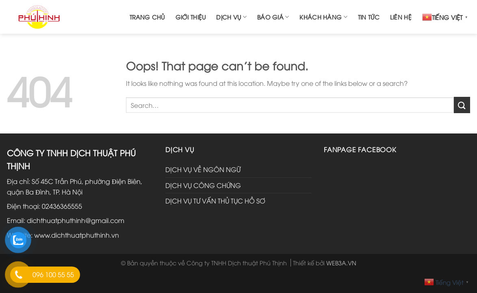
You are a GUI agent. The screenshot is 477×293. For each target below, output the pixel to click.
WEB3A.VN (341, 263)
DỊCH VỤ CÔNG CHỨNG (203, 185)
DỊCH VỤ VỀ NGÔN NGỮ (203, 169)
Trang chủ (147, 17)
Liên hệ (401, 17)
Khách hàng (323, 17)
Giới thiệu (191, 17)
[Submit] (462, 105)
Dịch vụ (231, 17)
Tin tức (368, 17)
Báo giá (273, 17)
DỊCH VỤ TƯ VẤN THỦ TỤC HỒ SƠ (215, 200)
